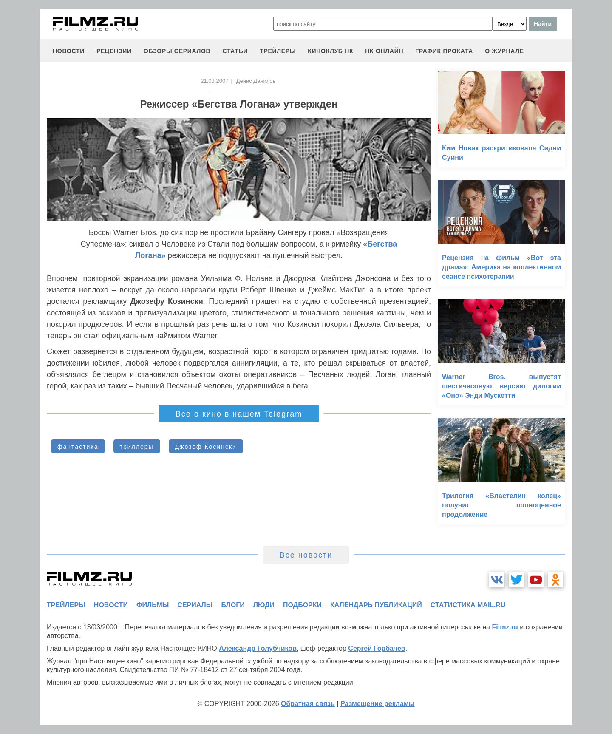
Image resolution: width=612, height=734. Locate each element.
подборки (302, 605)
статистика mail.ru (468, 605)
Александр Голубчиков (258, 648)
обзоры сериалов (177, 51)
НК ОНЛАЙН (384, 51)
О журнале (504, 51)
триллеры (137, 446)
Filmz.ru (505, 627)
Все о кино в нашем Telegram (239, 414)
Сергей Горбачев (376, 648)
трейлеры (278, 51)
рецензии (114, 51)
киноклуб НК (330, 51)
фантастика (78, 446)
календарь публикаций (376, 605)
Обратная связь (308, 703)
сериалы (194, 605)
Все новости (306, 555)
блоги (232, 605)
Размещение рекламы (377, 703)
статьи (235, 51)
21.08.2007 (214, 81)
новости (69, 51)
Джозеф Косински (206, 446)
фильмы (152, 605)
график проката (444, 51)
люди (264, 605)
